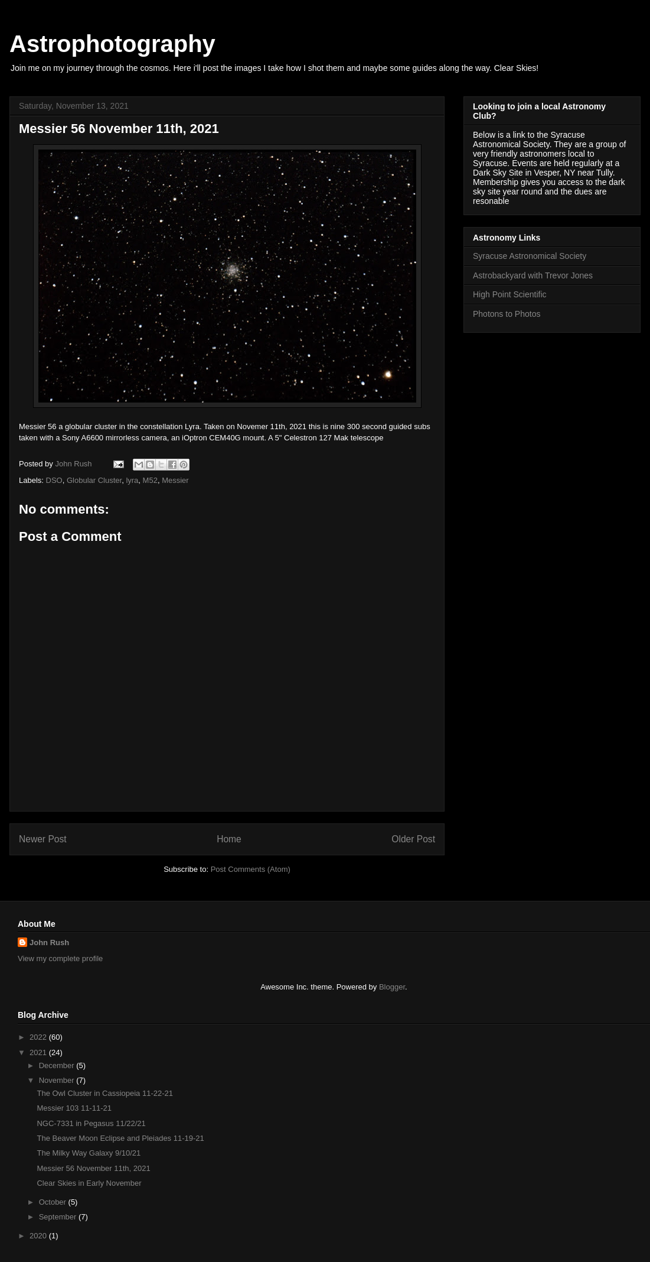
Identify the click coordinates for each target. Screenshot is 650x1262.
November (58, 1080)
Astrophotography (112, 44)
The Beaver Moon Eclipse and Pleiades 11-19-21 (120, 1138)
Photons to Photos (506, 314)
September (59, 1216)
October (53, 1202)
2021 (39, 1052)
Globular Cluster (94, 480)
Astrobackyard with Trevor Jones (533, 275)
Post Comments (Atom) (250, 869)
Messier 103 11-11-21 (74, 1108)
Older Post (413, 839)
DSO (54, 480)
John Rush (49, 942)
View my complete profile (60, 958)
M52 (150, 480)
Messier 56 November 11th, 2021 (93, 1168)
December (58, 1065)
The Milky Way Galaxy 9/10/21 (89, 1153)
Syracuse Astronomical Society (529, 256)
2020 (39, 1235)
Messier (175, 480)
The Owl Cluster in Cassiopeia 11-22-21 (105, 1093)
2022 (39, 1037)
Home (229, 839)
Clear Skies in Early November (89, 1183)
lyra (132, 480)
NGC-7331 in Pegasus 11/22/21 (91, 1123)
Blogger (392, 986)
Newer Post (43, 839)
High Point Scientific (510, 294)
